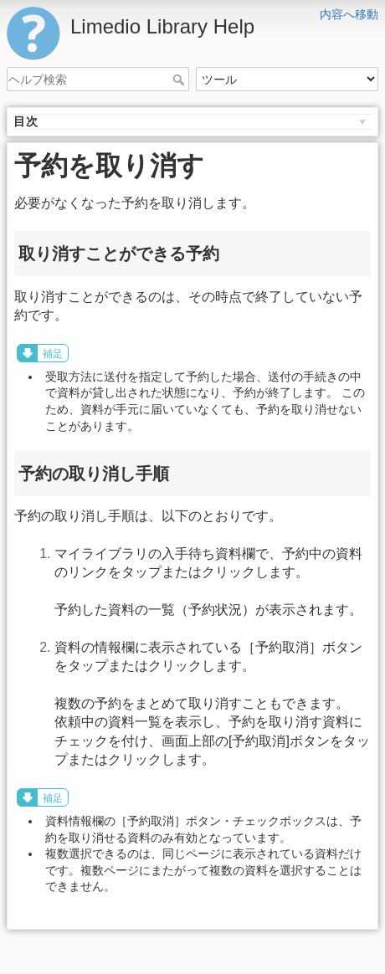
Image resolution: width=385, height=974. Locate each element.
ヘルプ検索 (180, 79)
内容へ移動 (349, 14)
